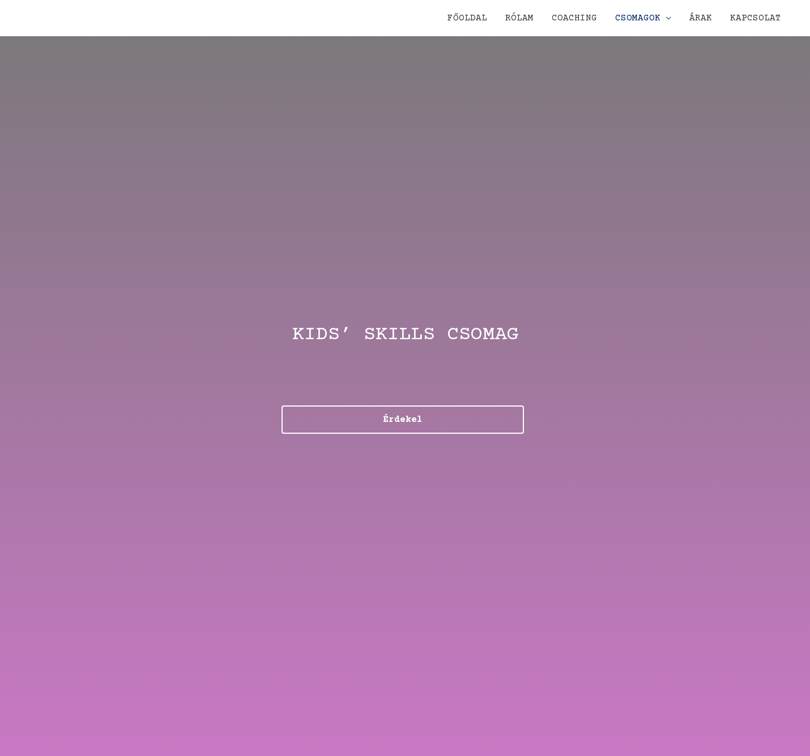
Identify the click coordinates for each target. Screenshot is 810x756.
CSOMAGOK (637, 18)
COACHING (574, 18)
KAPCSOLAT (755, 18)
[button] (403, 419)
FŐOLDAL (467, 18)
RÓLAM (519, 18)
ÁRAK (700, 18)
